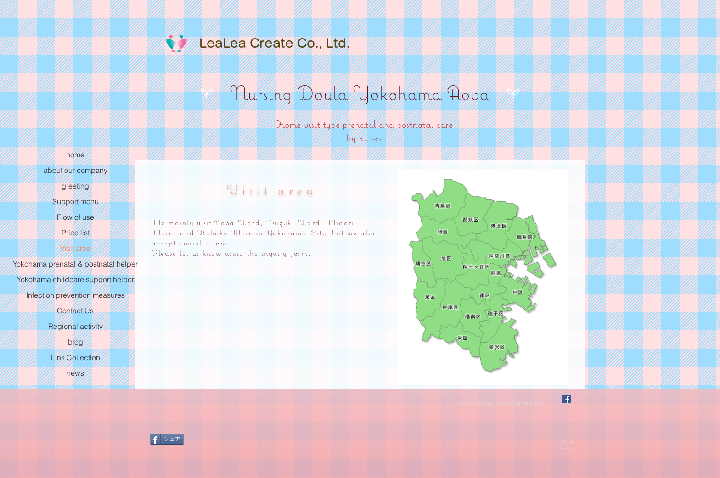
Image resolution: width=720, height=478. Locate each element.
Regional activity (75, 326)
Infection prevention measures (75, 295)
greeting (75, 185)
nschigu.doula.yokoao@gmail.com (500, 402)
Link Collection (75, 357)
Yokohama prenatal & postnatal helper (75, 263)
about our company (75, 170)
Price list (76, 232)
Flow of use (75, 217)
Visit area (75, 248)
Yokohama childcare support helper (75, 279)
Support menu (75, 201)
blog (75, 341)
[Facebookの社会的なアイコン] (566, 399)
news (75, 373)
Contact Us (75, 310)
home (75, 154)
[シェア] (167, 439)
